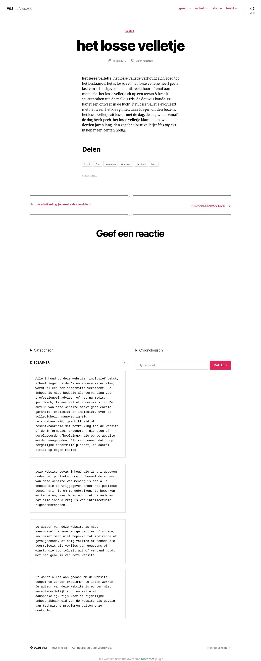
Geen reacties (144, 61)
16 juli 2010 (119, 61)
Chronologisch (151, 351)
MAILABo (220, 365)
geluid (183, 8)
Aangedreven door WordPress (94, 648)
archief (199, 8)
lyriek (130, 31)
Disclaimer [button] (40, 363)
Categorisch (44, 351)
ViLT (11, 8)
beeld (230, 8)
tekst (215, 8)
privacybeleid (61, 648)
